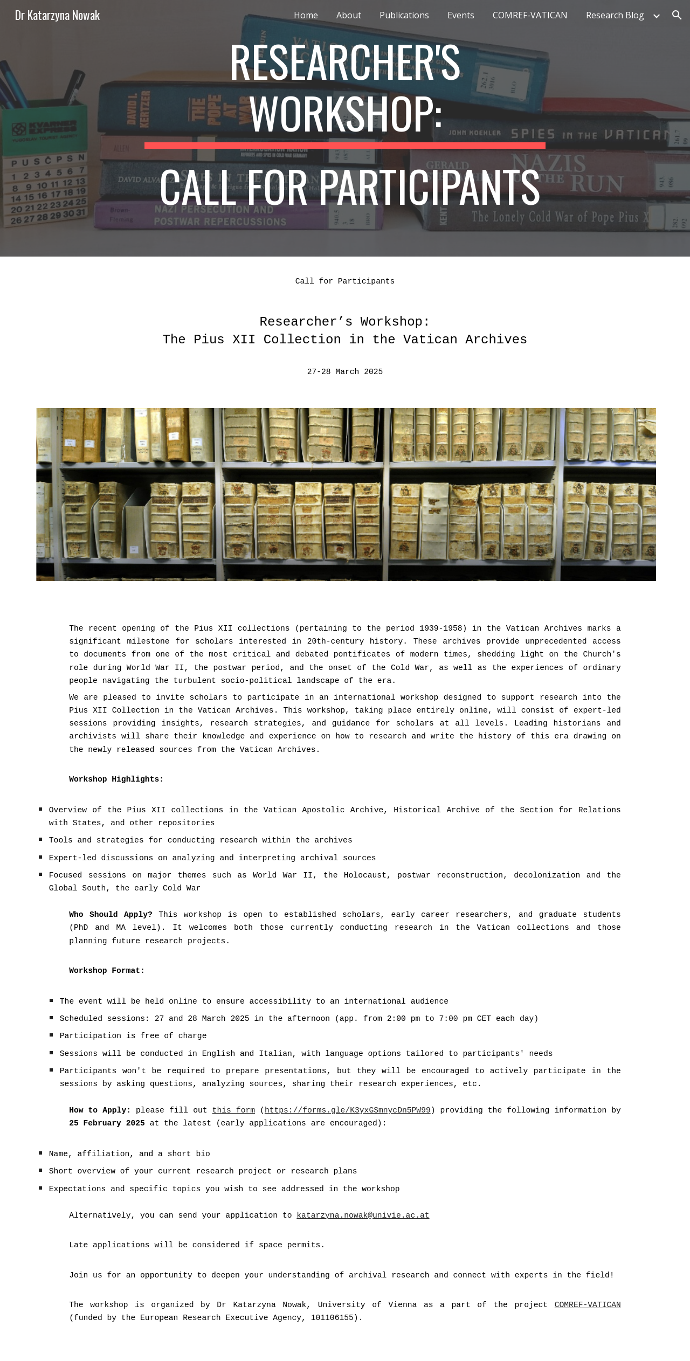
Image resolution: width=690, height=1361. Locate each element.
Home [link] (306, 15)
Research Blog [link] (615, 15)
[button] (677, 15)
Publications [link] (404, 15)
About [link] (348, 15)
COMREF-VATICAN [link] (530, 15)
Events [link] (460, 15)
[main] (345, 128)
